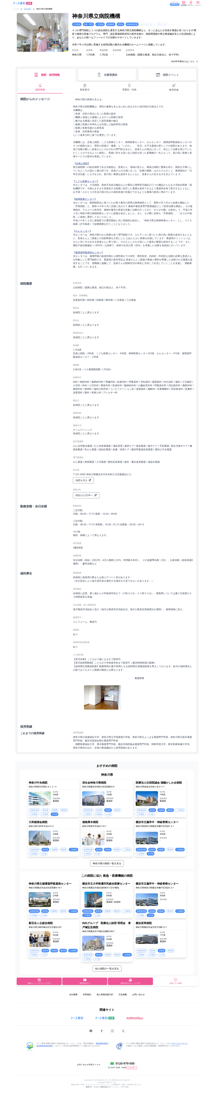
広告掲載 (123, 994)
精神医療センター (84, 199)
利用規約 (87, 994)
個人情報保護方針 (105, 994)
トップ (15, 9)
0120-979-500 (125, 1063)
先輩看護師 (107, 74)
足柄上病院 (82, 163)
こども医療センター (86, 181)
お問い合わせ (138, 994)
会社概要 (73, 994)
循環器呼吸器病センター (88, 252)
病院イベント (167, 74)
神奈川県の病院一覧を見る (107, 863)
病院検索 (27, 9)
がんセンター (82, 231)
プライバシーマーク (179, 1043)
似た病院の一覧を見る (107, 968)
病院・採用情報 (47, 74)
